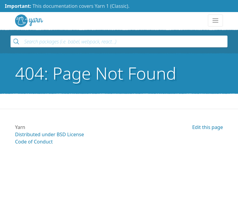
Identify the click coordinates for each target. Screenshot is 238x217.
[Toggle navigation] (215, 20)
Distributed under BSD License (49, 134)
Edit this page (207, 127)
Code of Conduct (34, 141)
